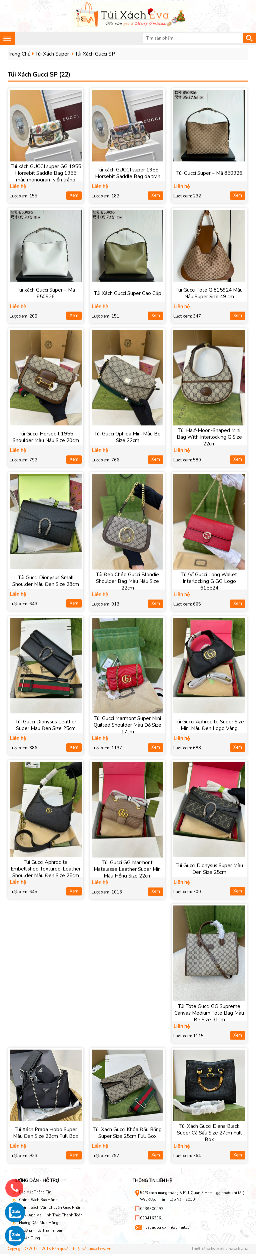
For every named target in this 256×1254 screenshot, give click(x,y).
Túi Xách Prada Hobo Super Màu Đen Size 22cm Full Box (45, 1132)
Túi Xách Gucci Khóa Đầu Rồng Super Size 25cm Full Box (127, 1132)
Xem (74, 195)
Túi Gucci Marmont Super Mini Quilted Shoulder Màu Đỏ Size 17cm (127, 725)
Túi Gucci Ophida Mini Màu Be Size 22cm (127, 437)
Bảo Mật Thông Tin (35, 1192)
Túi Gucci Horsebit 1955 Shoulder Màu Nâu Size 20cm (46, 437)
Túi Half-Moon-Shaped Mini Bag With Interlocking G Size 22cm (209, 437)
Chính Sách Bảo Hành (38, 1199)
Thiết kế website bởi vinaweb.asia (219, 1248)
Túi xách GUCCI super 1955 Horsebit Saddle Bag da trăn (127, 173)
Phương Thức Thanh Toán (41, 1230)
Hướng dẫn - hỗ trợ (35, 1181)
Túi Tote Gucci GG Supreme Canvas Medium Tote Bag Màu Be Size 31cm (209, 1013)
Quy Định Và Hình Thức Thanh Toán (51, 1215)
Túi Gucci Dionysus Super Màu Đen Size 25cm (209, 869)
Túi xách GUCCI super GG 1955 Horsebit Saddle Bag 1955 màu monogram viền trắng (46, 173)
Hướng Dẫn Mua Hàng (38, 1222)
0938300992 (151, 1208)
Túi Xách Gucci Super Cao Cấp (127, 293)
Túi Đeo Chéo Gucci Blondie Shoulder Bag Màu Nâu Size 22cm (127, 581)
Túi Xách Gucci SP (95, 54)
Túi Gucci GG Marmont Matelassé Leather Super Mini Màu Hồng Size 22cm (128, 869)
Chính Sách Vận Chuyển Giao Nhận (50, 1207)
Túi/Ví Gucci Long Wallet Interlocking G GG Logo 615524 (209, 581)
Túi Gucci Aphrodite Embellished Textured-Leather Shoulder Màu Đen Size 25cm (46, 869)
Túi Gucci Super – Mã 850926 (209, 173)
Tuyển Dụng (29, 1238)
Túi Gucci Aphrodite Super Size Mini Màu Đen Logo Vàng (209, 725)
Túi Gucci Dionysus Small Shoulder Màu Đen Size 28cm (45, 581)
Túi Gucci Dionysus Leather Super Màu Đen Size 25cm (45, 725)
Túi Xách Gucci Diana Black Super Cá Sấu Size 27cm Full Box (209, 1133)
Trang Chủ (19, 54)
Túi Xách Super (52, 54)
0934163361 (151, 1218)
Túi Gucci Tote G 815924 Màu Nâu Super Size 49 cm (209, 293)
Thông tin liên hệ (152, 1181)
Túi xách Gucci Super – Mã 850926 (46, 293)
